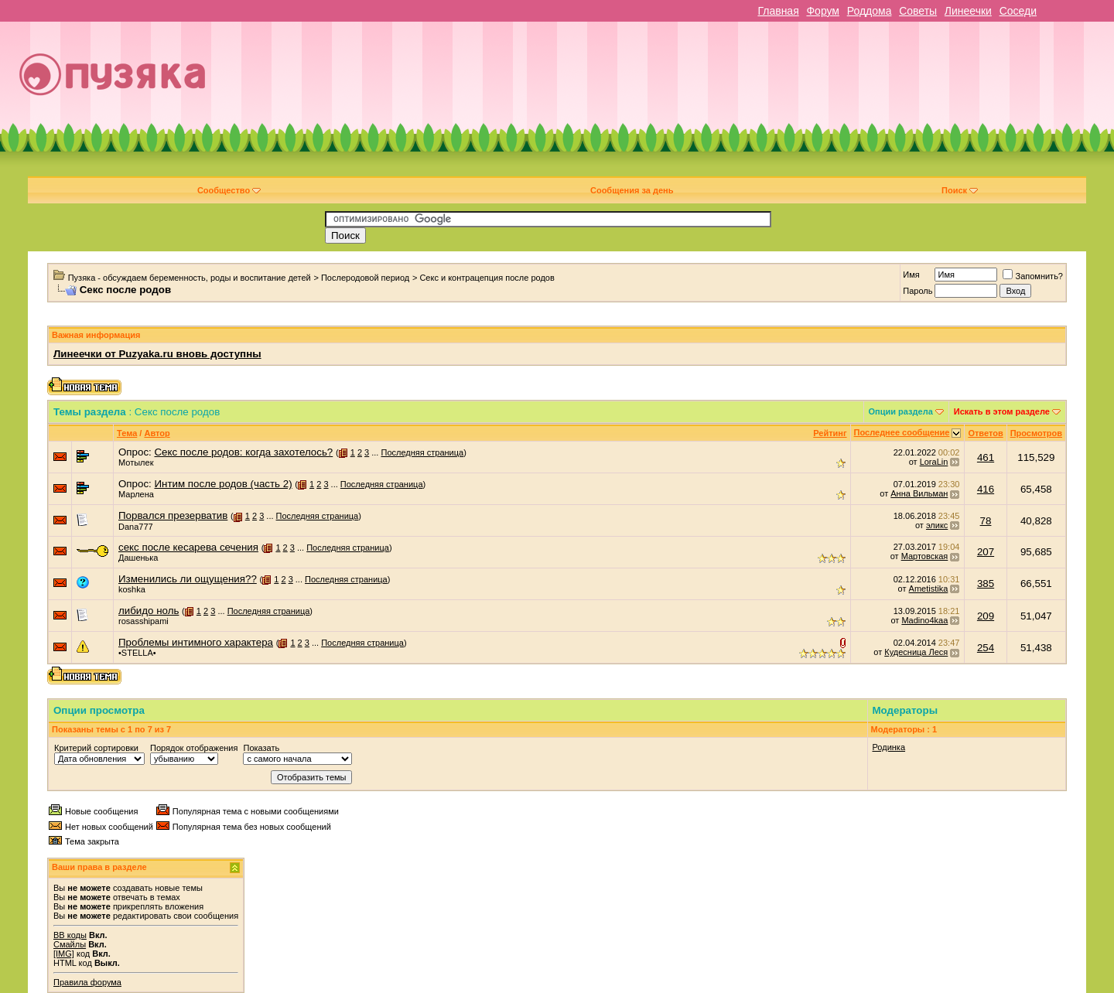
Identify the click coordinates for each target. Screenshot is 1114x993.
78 (986, 521)
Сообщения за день (631, 190)
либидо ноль (148, 610)
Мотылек (135, 462)
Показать (261, 747)
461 (985, 457)
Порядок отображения (193, 747)
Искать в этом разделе (1002, 411)
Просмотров (1036, 433)
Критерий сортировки (96, 747)
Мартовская (924, 556)
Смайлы (69, 944)
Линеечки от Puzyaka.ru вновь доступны (157, 354)
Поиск (959, 190)
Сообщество (229, 190)
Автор (156, 433)
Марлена (136, 494)
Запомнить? (1033, 276)
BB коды (70, 935)
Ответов (985, 433)
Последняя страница (422, 452)
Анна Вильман (919, 493)
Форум (822, 11)
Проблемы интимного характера (195, 642)
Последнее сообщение (902, 432)
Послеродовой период (365, 277)
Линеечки (968, 11)
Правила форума (87, 982)
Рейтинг (829, 433)
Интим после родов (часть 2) (223, 484)
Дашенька (138, 557)
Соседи (1018, 11)
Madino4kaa (924, 620)
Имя (911, 274)
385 (985, 583)
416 (985, 489)
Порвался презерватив (172, 515)
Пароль (917, 290)
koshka (131, 589)
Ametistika (928, 588)
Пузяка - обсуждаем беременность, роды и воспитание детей (189, 277)
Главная (777, 11)
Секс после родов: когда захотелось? (243, 452)
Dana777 (135, 526)
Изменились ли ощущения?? (187, 579)
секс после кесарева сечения (188, 547)
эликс (937, 525)
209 (985, 616)
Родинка (889, 747)
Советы (918, 11)
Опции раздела (901, 411)
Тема (127, 433)
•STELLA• (137, 652)
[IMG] (63, 953)
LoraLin (934, 461)
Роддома (869, 11)
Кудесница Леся (916, 652)
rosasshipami (143, 621)
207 (985, 552)
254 (985, 647)
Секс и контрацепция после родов (486, 277)
